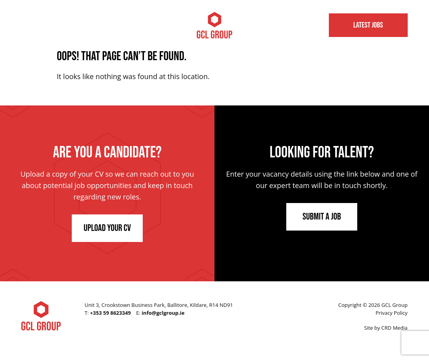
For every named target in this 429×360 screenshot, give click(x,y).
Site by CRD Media (386, 327)
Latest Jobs (368, 25)
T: (107, 312)
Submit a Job (321, 216)
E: (160, 312)
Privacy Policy (391, 312)
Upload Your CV (107, 228)
